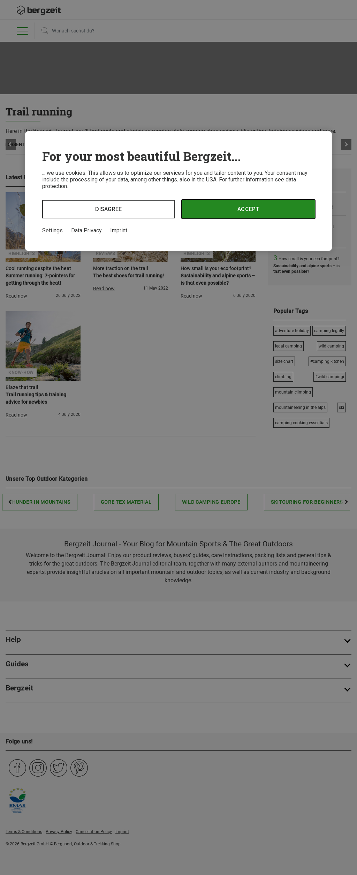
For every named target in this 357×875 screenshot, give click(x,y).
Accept (248, 209)
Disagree (108, 209)
